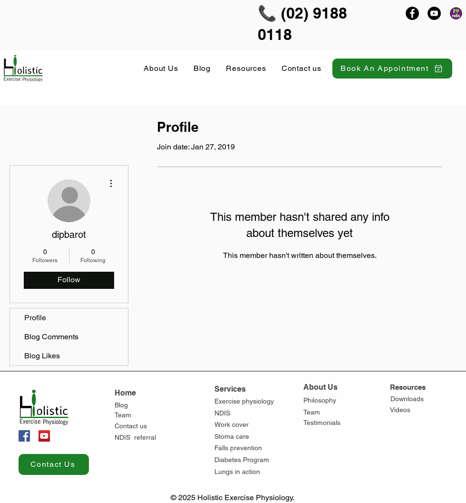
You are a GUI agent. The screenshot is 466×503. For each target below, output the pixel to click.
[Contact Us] (54, 464)
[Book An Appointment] (392, 69)
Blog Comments (51, 336)
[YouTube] (434, 13)
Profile (35, 317)
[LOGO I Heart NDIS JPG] (456, 13)
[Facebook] (412, 13)
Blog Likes (42, 355)
